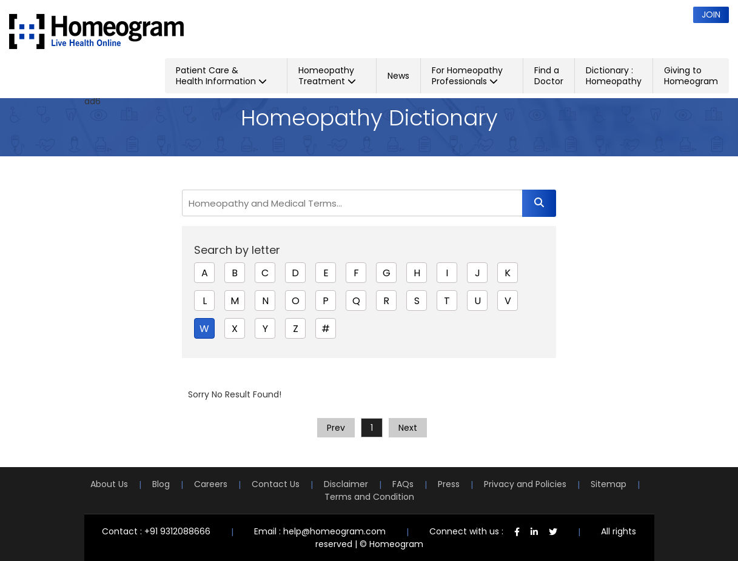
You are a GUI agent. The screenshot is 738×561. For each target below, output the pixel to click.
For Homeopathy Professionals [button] (467, 75)
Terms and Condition (369, 497)
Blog (161, 484)
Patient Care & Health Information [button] (221, 75)
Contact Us (276, 484)
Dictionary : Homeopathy (614, 75)
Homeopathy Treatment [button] (327, 75)
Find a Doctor (548, 75)
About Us (109, 484)
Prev (336, 428)
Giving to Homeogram (691, 75)
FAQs (403, 484)
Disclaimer (346, 484)
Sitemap (608, 484)
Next (407, 428)
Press (449, 484)
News (398, 76)
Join (711, 14)
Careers (210, 484)
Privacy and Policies (525, 484)
